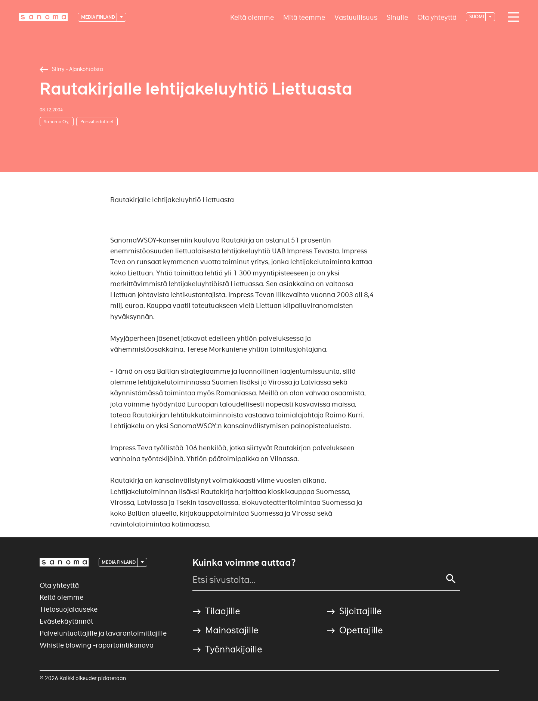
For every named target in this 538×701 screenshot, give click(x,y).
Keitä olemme (252, 17)
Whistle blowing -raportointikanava (97, 645)
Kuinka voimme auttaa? (244, 563)
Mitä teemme (304, 17)
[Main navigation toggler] (511, 17)
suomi (477, 16)
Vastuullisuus (355, 17)
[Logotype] (43, 17)
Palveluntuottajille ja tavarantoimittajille (103, 633)
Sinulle (397, 17)
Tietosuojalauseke (69, 609)
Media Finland (98, 17)
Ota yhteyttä (437, 17)
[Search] (451, 578)
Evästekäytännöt (66, 621)
